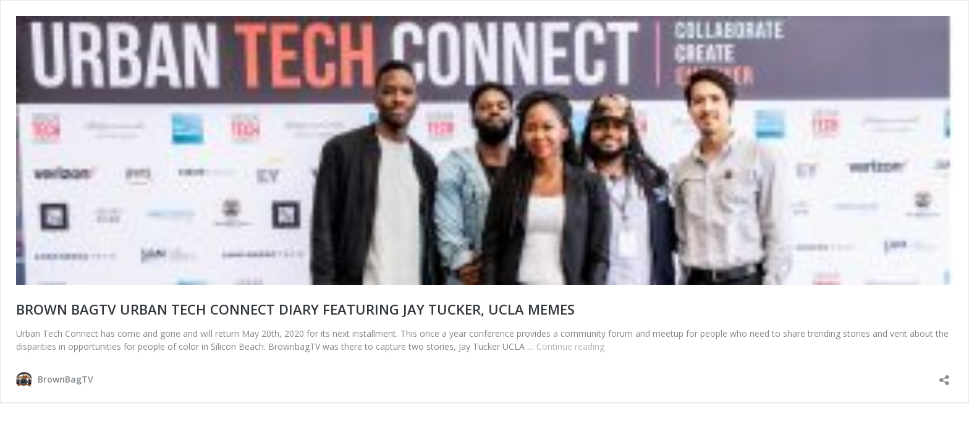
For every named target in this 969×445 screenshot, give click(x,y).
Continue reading (570, 346)
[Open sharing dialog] (944, 376)
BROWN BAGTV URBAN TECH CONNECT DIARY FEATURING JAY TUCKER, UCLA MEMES (295, 309)
